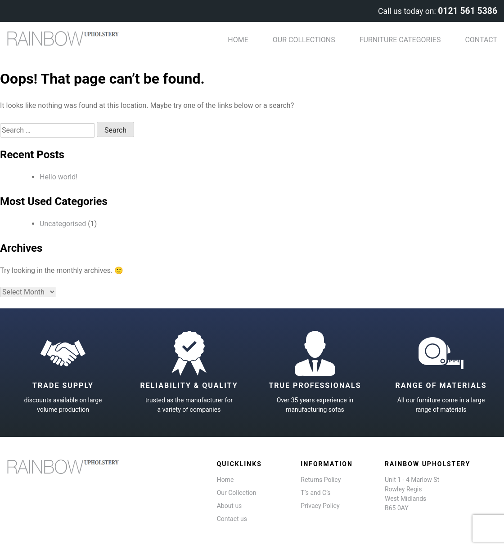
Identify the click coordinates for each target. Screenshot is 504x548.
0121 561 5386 (467, 11)
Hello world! (58, 177)
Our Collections (304, 40)
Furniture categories (400, 40)
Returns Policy (321, 479)
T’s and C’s (315, 492)
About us (229, 505)
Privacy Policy (320, 505)
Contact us (232, 518)
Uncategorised (63, 223)
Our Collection (236, 492)
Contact (481, 40)
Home (238, 40)
